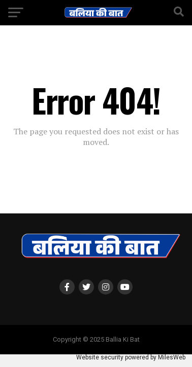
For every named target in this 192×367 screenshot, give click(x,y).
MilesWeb (171, 357)
